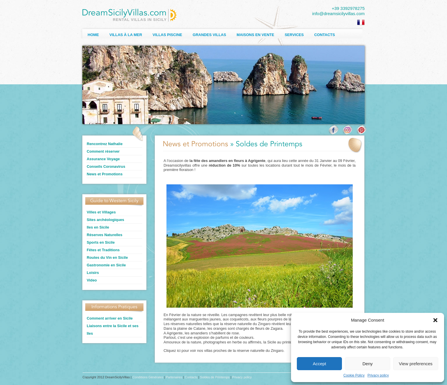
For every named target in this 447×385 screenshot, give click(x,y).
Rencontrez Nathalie (105, 144)
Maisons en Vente (255, 35)
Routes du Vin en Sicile (107, 257)
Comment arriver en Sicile (110, 318)
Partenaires (174, 377)
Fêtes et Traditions (103, 250)
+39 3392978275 (348, 8)
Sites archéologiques (105, 220)
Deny (367, 363)
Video (92, 280)
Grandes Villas (209, 35)
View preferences (416, 363)
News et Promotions (105, 174)
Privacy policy (378, 375)
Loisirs (93, 272)
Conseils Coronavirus (106, 166)
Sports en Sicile (101, 242)
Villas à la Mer (125, 35)
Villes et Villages (101, 212)
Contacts (324, 35)
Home (93, 35)
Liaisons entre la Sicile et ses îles (113, 330)
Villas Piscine (167, 35)
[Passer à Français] (361, 22)
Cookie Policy (354, 375)
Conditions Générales (147, 377)
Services (294, 35)
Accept (319, 363)
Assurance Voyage (103, 159)
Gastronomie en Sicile (106, 265)
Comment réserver (103, 151)
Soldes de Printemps (215, 377)
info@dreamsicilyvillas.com (338, 13)
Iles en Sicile (98, 227)
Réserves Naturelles (104, 235)
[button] (435, 320)
